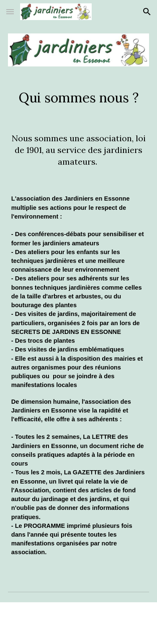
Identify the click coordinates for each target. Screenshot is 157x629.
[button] (10, 11)
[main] (78, 98)
